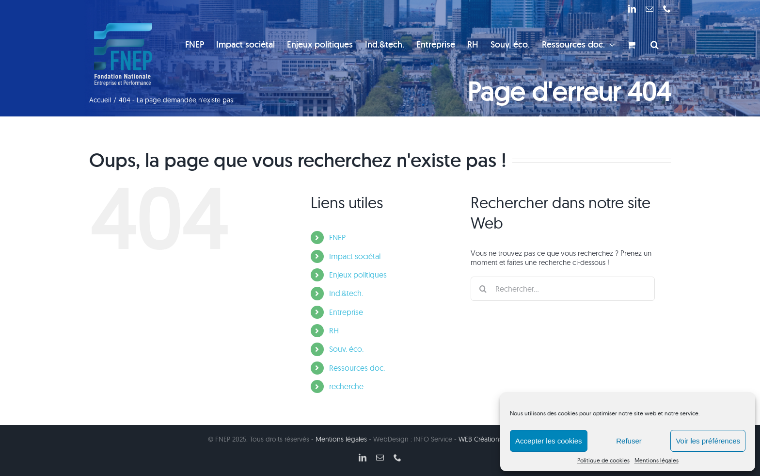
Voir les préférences (708, 441)
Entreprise (346, 312)
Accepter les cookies (548, 441)
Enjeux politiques (358, 274)
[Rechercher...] (563, 289)
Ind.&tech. (346, 293)
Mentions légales (656, 460)
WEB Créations (480, 439)
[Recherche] (483, 289)
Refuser (629, 441)
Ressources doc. (357, 368)
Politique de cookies (603, 460)
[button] (654, 44)
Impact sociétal (354, 256)
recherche (346, 386)
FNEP (337, 237)
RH (334, 330)
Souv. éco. (346, 349)
